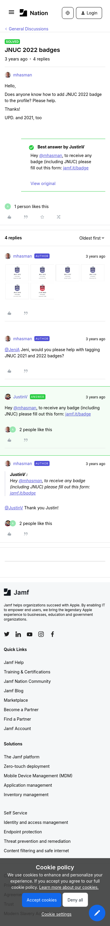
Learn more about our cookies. (69, 887)
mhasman (22, 74)
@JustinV (14, 507)
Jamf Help (14, 662)
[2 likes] (28, 429)
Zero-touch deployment (27, 766)
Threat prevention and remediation (37, 841)
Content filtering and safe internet (36, 850)
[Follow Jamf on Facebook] (52, 634)
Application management (28, 785)
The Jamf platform (22, 756)
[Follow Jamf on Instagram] (41, 634)
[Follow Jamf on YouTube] (30, 634)
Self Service (15, 812)
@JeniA (12, 349)
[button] (11, 14)
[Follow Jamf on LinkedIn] (18, 634)
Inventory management (26, 794)
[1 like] (27, 206)
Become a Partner (21, 709)
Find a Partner (17, 719)
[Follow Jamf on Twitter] (7, 634)
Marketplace (16, 700)
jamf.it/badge (76, 167)
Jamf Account (17, 728)
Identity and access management (36, 822)
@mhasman (50, 155)
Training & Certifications (27, 671)
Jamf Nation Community (27, 681)
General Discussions (28, 28)
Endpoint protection (23, 831)
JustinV (20, 396)
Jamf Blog (13, 690)
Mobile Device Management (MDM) (38, 775)
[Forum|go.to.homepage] (32, 13)
